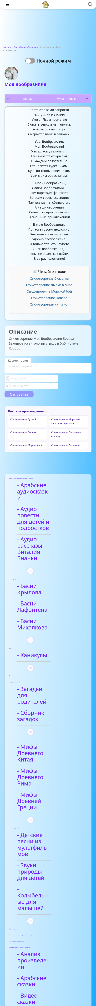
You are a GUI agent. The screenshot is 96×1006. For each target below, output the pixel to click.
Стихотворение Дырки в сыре (49, 285)
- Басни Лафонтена (46, 572)
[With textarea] (48, 368)
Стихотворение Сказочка (49, 278)
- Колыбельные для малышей (46, 797)
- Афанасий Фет (41, 926)
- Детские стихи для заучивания (47, 941)
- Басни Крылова (43, 560)
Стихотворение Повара (49, 298)
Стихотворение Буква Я (23, 419)
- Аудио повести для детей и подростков (41, 509)
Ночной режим (55, 61)
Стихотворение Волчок (23, 432)
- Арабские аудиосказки (37, 488)
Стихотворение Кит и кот (49, 304)
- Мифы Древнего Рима (44, 710)
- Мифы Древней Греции (43, 728)
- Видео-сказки (40, 875)
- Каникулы (35, 611)
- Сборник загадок (45, 662)
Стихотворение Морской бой (49, 291)
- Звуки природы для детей (43, 780)
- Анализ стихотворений (40, 912)
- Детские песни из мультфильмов (45, 762)
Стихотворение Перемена (65, 445)
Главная (6, 47)
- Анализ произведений (40, 849)
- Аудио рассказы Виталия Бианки (43, 530)
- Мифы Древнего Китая (44, 693)
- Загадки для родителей (38, 648)
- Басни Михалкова (46, 583)
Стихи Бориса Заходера (26, 47)
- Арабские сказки (44, 864)
